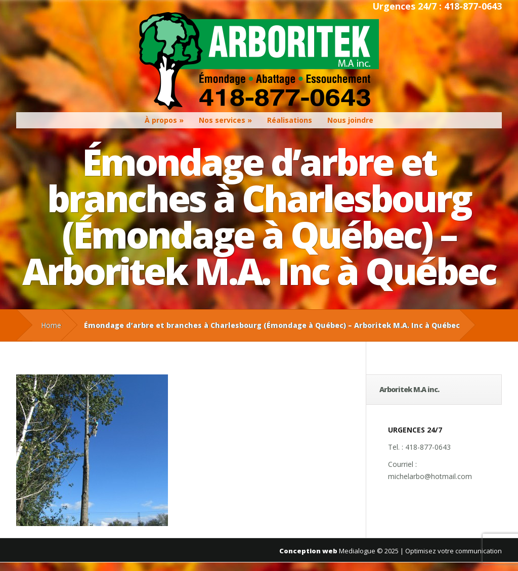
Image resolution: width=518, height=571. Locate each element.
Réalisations (289, 120)
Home (51, 325)
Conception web (308, 550)
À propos (161, 120)
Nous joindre (350, 120)
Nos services (222, 120)
